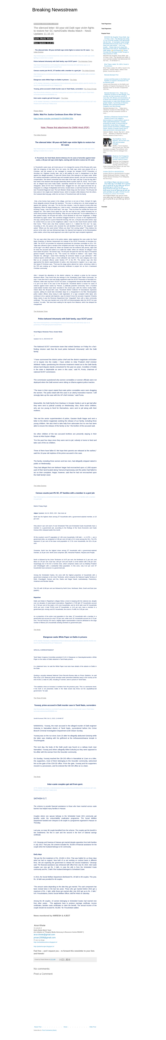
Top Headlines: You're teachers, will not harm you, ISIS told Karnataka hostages (121, 141)
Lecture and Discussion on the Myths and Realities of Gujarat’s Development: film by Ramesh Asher (116, 80)
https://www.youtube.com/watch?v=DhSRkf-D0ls (53, 119)
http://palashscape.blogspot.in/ (44, 946)
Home (65, 1027)
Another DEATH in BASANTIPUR (113, 171)
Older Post (92, 1027)
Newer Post (37, 1027)
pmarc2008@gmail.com (45, 937)
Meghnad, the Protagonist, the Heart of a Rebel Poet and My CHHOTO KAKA (121, 157)
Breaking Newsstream (54, 9)
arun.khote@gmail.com (44, 934)
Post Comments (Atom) (49, 1030)
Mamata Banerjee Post (111, 75)
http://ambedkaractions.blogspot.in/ (45, 942)
